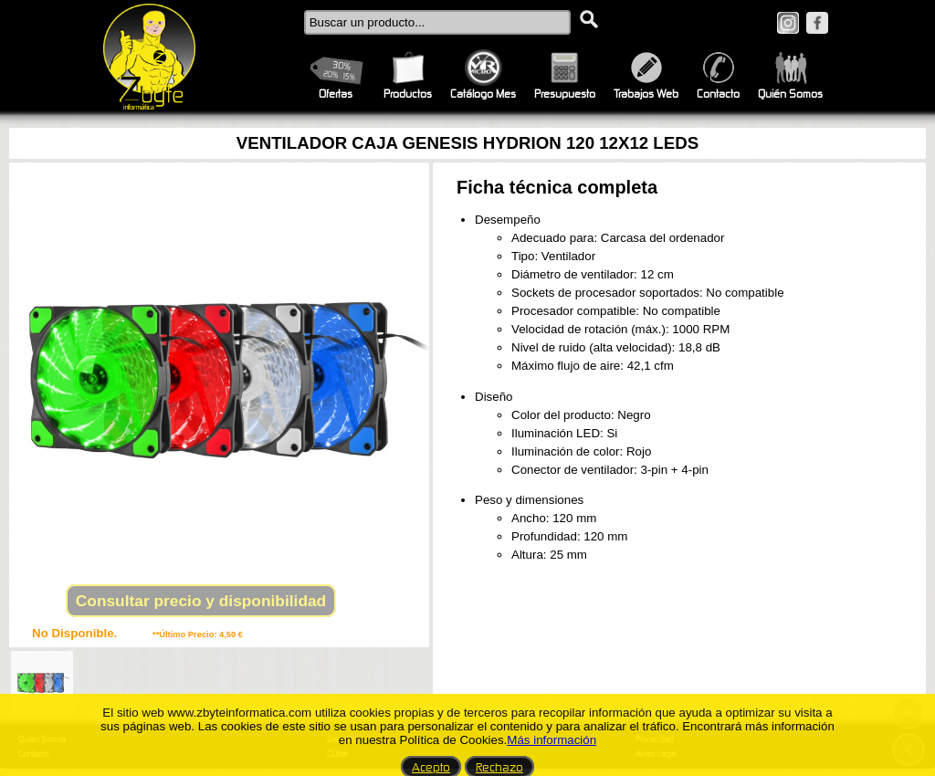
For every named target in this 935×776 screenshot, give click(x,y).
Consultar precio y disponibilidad (201, 601)
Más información (551, 740)
